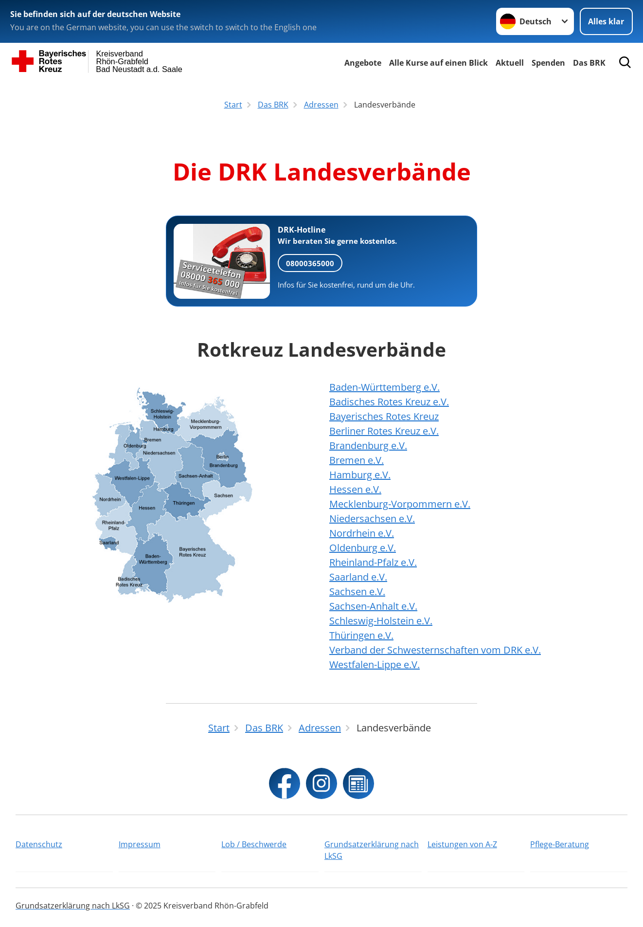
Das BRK (589, 62)
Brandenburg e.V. (368, 445)
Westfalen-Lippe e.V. (374, 664)
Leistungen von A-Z (462, 844)
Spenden (548, 62)
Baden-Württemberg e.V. (384, 387)
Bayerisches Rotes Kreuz (384, 416)
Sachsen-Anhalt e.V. (373, 606)
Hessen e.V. (355, 489)
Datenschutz (39, 844)
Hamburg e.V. (360, 474)
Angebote (362, 62)
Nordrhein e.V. (361, 533)
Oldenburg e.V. (362, 547)
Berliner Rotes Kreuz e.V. (384, 430)
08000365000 (310, 263)
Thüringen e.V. (361, 635)
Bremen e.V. (356, 460)
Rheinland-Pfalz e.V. (373, 562)
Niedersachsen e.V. (372, 518)
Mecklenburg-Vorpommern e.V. (399, 503)
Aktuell (510, 62)
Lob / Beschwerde (253, 844)
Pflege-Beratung (559, 844)
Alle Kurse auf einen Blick (438, 62)
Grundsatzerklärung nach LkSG (371, 850)
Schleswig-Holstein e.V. (380, 620)
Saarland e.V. (358, 576)
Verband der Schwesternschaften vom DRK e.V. (435, 649)
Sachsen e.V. (357, 591)
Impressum (140, 844)
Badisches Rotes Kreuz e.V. (389, 401)
